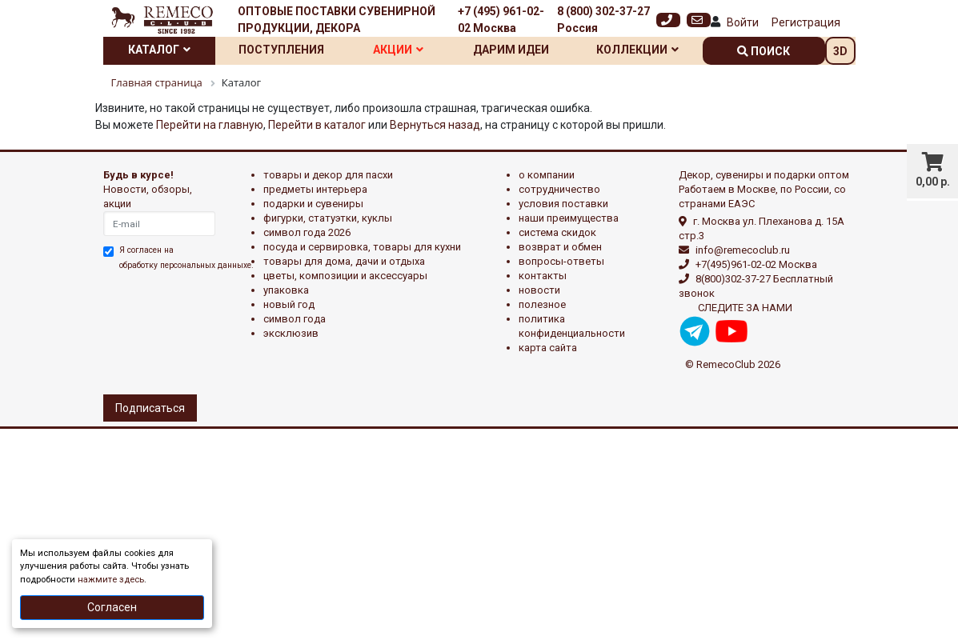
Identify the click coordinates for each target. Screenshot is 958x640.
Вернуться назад (435, 124)
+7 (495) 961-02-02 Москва (501, 19)
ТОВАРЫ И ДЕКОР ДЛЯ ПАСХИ (328, 175)
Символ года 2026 (307, 232)
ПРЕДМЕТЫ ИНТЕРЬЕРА (315, 189)
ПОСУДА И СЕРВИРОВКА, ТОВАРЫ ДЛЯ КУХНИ (362, 247)
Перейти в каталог (317, 124)
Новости (539, 290)
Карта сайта (548, 348)
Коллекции (637, 49)
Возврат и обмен (560, 247)
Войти (743, 22)
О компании (547, 175)
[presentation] (172, 330)
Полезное (542, 304)
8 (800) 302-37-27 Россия (603, 19)
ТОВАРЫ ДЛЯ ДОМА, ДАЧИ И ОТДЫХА (344, 261)
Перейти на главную (209, 124)
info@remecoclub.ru (742, 250)
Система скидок (557, 232)
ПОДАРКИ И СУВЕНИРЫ (313, 204)
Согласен (112, 607)
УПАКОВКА (286, 290)
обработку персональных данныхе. (186, 265)
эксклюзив (291, 333)
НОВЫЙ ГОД (289, 304)
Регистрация (806, 22)
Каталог (159, 49)
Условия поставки (563, 204)
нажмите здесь (111, 579)
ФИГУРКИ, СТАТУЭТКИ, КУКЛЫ (327, 218)
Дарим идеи (511, 49)
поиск (763, 51)
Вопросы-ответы (561, 261)
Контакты (543, 276)
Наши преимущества (569, 218)
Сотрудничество (559, 189)
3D (840, 51)
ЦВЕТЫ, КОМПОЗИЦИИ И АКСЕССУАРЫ (345, 276)
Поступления (281, 49)
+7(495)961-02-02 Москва (756, 264)
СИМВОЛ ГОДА (294, 319)
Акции (398, 49)
